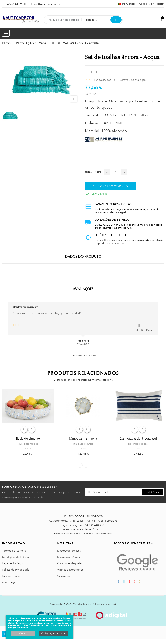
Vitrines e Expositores (70, 569)
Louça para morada (27, 443)
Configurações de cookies (53, 633)
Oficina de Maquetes (69, 563)
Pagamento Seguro (14, 563)
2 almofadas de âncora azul (138, 439)
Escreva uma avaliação (132, 80)
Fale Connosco (11, 576)
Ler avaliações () (104, 80)
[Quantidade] (116, 172)
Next (86, 465)
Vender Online (82, 604)
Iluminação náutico (83, 443)
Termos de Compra (14, 550)
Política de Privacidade (15, 569)
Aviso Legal (9, 582)
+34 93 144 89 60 (15, 4)
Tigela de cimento (28, 439)
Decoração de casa (138, 443)
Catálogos (63, 576)
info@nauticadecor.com (48, 4)
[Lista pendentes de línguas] (126, 4)
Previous (80, 465)
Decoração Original (69, 557)
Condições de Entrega (15, 557)
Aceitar (22, 633)
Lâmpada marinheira (83, 439)
